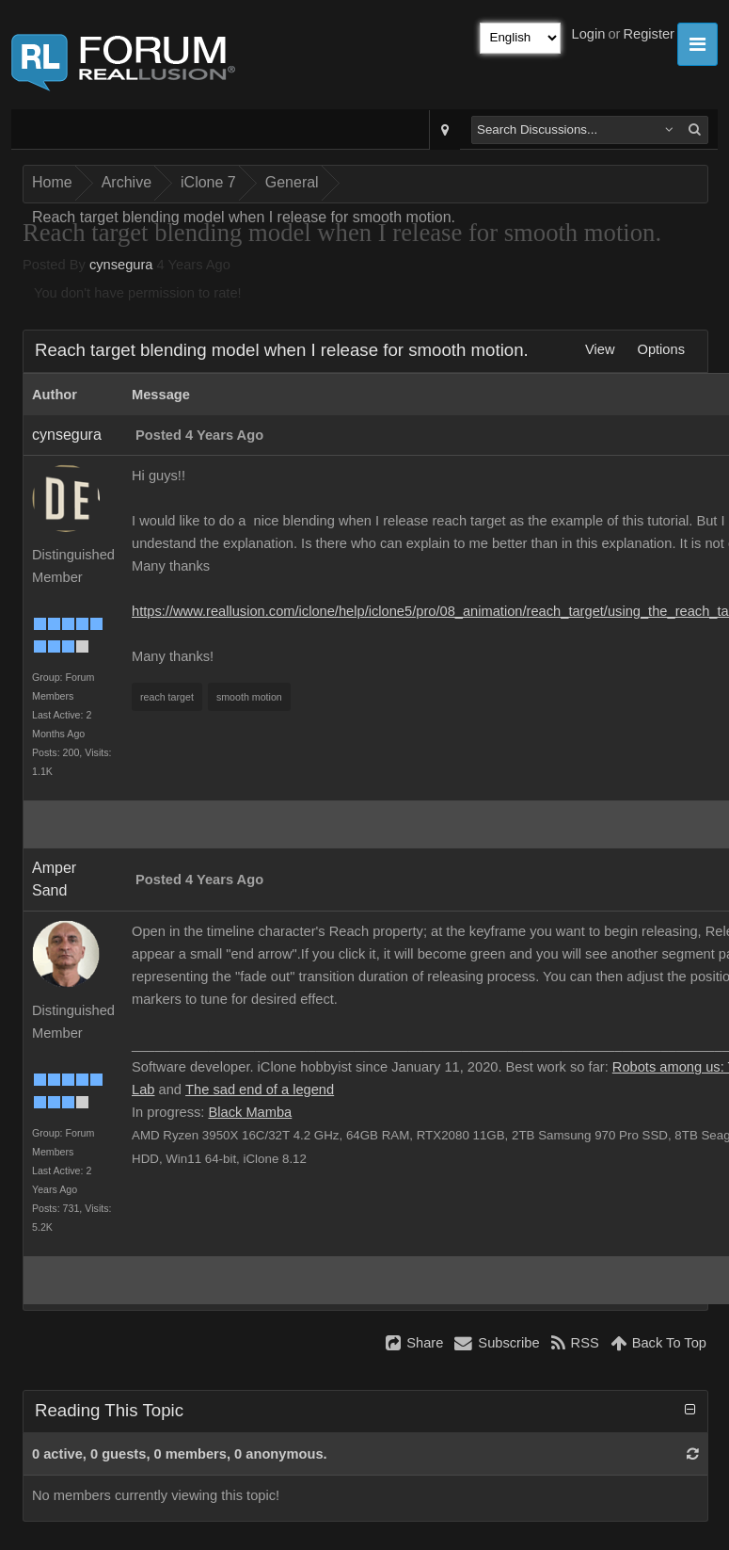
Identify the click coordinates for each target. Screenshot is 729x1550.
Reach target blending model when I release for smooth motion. (243, 217)
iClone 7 (208, 182)
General (292, 182)
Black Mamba (250, 1112)
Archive (126, 182)
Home (52, 182)
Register (648, 33)
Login (589, 33)
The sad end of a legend (259, 1089)
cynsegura (121, 264)
